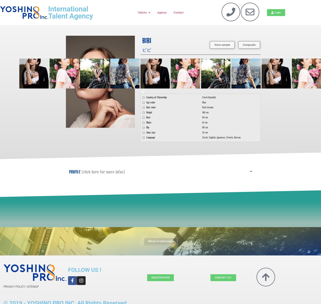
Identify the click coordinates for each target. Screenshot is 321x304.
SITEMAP (33, 286)
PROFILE (97, 172)
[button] (222, 45)
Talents (144, 13)
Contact (178, 12)
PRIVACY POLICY (14, 286)
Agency (162, 12)
